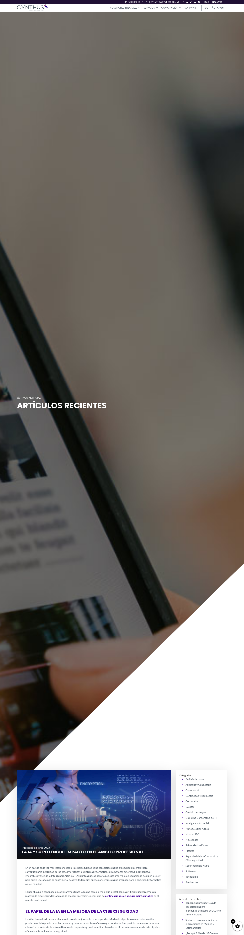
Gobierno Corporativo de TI (201, 817)
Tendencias (192, 882)
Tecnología (192, 876)
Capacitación (171, 8)
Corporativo (192, 801)
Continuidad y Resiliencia (199, 795)
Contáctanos (214, 7)
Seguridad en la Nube (197, 865)
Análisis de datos (195, 779)
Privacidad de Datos (197, 845)
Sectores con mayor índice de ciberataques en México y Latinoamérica (202, 923)
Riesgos (190, 850)
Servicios (151, 8)
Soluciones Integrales (125, 8)
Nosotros (218, 2)
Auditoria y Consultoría (198, 784)
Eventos (190, 806)
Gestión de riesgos (196, 812)
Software (192, 8)
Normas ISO (192, 834)
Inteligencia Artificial (197, 823)
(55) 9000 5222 (135, 2)
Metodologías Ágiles (197, 828)
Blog (206, 2)
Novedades (192, 839)
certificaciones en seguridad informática (129, 895)
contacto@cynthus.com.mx (164, 2)
